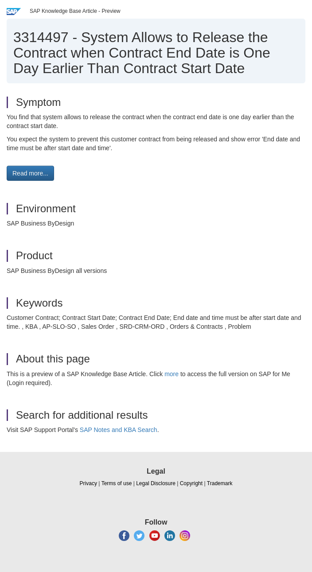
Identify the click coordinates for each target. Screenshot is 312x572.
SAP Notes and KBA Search (118, 429)
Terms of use (116, 483)
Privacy (88, 483)
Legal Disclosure (156, 483)
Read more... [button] (30, 173)
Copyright (191, 483)
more (171, 373)
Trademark (220, 483)
